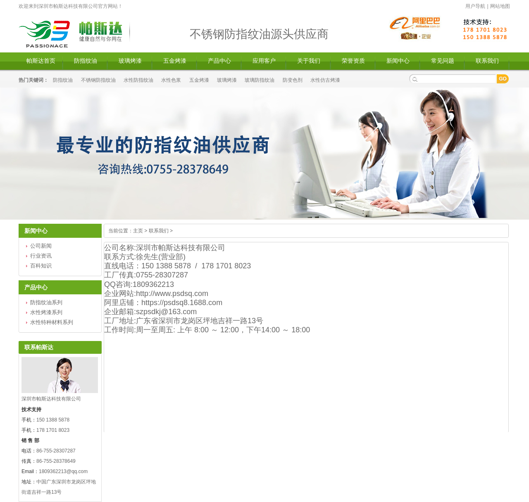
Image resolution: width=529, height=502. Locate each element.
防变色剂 (293, 80)
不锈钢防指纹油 (98, 80)
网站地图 (500, 6)
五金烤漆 (174, 61)
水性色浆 (171, 80)
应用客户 (264, 61)
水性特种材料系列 (51, 322)
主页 (138, 231)
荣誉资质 (353, 61)
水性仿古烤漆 (325, 80)
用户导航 (475, 6)
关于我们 (308, 61)
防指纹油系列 (46, 302)
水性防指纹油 (138, 80)
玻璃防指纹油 (259, 80)
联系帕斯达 (38, 347)
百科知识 (41, 266)
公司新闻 (41, 246)
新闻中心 (398, 61)
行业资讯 (41, 256)
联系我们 (487, 61)
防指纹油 (85, 61)
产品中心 (219, 61)
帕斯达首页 (40, 61)
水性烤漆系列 (46, 312)
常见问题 (442, 61)
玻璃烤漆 (130, 61)
